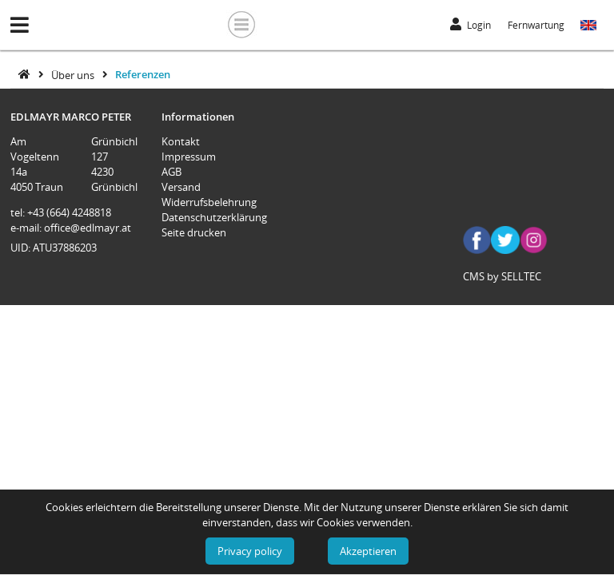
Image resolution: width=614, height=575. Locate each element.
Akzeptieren (368, 551)
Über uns (74, 74)
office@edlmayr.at (87, 227)
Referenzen (142, 74)
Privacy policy (249, 551)
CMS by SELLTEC (502, 276)
